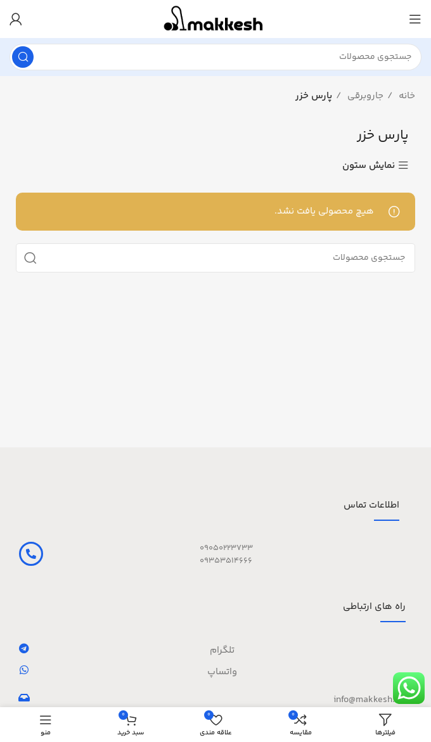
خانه (405, 96)
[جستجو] (215, 57)
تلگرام (222, 650)
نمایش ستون (368, 165)
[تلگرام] (24, 648)
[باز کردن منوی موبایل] (415, 19)
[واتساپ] (24, 670)
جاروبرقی (364, 96)
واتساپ (222, 672)
